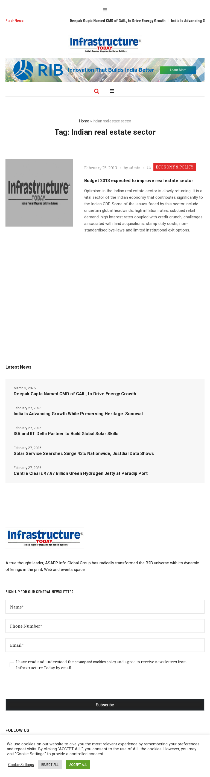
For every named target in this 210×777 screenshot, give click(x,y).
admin (135, 167)
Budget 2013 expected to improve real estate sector (138, 180)
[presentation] (47, 688)
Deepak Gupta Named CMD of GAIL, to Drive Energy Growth (121, 21)
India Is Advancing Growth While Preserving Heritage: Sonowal (78, 413)
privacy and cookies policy (95, 661)
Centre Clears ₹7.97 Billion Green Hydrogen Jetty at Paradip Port (81, 473)
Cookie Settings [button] (21, 764)
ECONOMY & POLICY (174, 167)
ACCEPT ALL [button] (78, 765)
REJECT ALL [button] (50, 765)
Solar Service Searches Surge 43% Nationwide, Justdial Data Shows (84, 453)
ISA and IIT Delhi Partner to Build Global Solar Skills (66, 433)
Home (84, 121)
